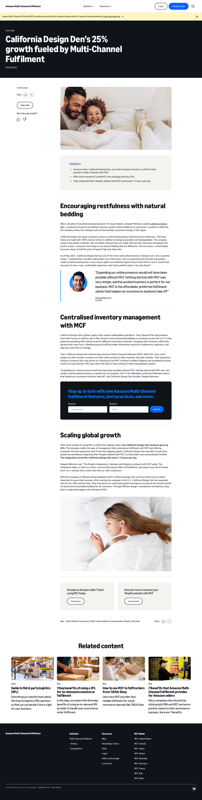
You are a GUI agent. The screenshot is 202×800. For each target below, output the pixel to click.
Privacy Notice (56, 787)
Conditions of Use (44, 787)
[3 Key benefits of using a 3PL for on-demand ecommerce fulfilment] (78, 669)
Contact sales (178, 6)
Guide (13, 684)
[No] (24, 119)
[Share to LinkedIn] (25, 95)
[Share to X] (31, 95)
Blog (59, 684)
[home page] (23, 6)
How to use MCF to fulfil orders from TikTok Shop (124, 690)
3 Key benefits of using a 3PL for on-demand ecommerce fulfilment (76, 692)
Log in (161, 6)
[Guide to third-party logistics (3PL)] (32, 669)
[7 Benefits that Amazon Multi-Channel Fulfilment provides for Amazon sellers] (169, 669)
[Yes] (18, 119)
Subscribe (24, 105)
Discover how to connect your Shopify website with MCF (141, 591)
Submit (156, 409)
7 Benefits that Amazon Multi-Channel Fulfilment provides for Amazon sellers (169, 692)
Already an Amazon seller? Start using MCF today (85, 591)
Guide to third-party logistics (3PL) (31, 690)
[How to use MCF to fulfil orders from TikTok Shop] (124, 669)
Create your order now (113, 16)
